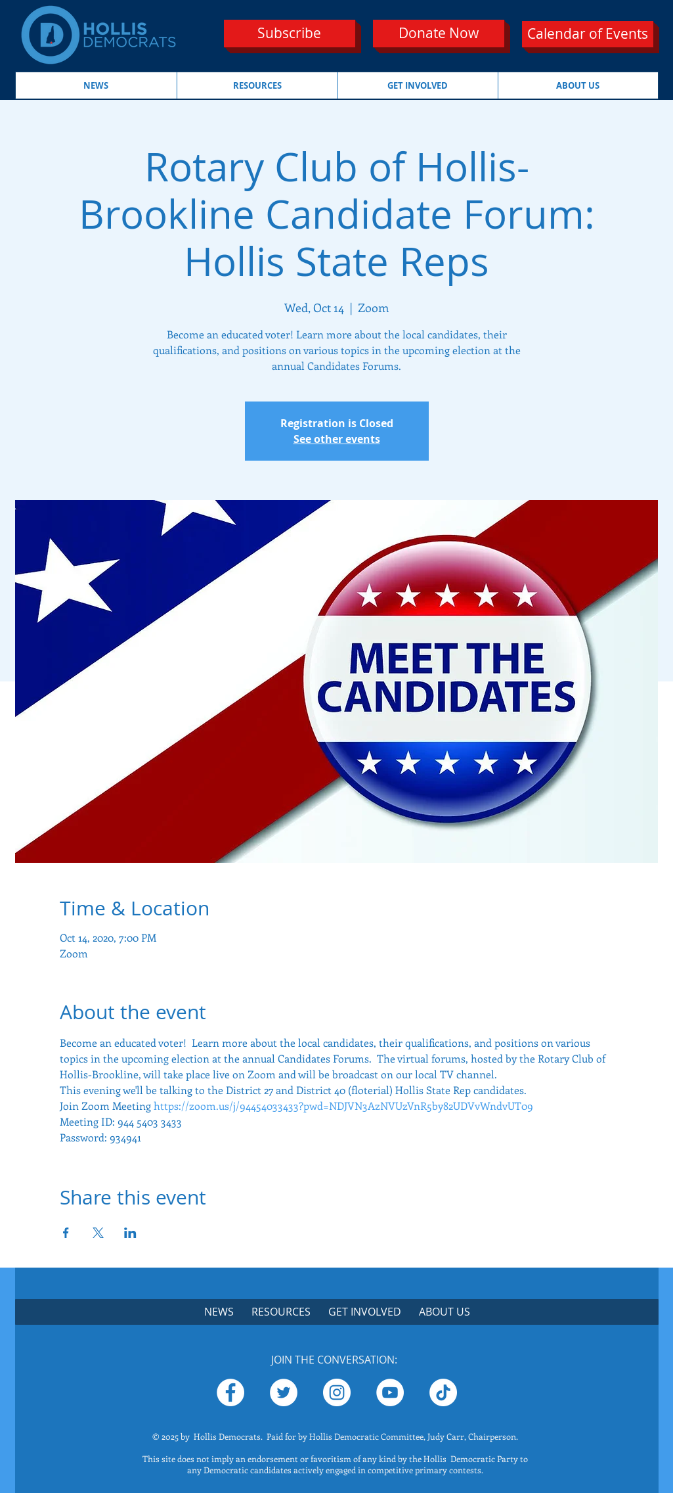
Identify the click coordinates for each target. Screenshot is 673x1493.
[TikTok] (443, 1392)
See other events (336, 439)
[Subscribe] (289, 33)
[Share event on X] (98, 1233)
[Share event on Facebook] (66, 1233)
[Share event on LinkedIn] (130, 1233)
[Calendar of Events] (587, 34)
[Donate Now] (438, 33)
